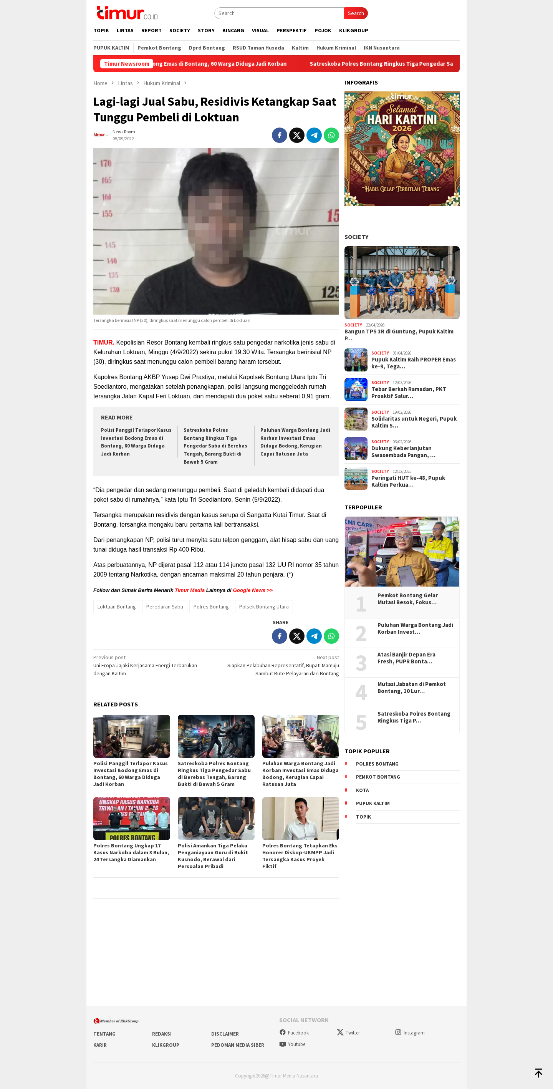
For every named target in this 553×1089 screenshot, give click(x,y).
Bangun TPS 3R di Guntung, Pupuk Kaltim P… (399, 335)
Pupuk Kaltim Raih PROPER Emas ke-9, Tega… (413, 363)
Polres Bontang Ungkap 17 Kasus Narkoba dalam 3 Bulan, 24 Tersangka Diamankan (131, 852)
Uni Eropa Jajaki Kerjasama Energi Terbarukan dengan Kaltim (152, 665)
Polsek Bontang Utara (264, 606)
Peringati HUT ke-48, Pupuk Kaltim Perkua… (408, 481)
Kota (362, 790)
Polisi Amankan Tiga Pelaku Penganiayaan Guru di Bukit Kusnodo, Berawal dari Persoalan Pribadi (213, 856)
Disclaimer (225, 1034)
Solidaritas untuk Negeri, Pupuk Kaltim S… (414, 422)
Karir (100, 1045)
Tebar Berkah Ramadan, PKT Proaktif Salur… (408, 392)
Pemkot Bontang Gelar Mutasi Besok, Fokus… (407, 599)
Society (356, 236)
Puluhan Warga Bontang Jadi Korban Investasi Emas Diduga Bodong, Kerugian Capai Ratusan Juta (300, 773)
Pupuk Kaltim (373, 803)
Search (356, 13)
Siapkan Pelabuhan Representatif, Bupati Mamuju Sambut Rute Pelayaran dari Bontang (280, 665)
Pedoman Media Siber (237, 1045)
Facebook (294, 1032)
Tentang (104, 1034)
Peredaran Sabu (164, 606)
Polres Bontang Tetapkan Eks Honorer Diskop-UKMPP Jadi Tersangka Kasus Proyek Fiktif (300, 856)
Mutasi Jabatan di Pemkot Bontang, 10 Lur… (411, 688)
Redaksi (162, 1034)
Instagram (410, 1032)
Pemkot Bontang (378, 777)
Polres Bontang (211, 606)
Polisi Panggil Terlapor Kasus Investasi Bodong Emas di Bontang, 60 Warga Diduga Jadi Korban (196, 63)
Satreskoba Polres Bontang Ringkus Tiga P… (413, 717)
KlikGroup (165, 1045)
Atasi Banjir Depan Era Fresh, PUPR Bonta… (406, 658)
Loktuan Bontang (117, 606)
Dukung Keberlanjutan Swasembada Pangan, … (403, 452)
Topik (363, 817)
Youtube (292, 1044)
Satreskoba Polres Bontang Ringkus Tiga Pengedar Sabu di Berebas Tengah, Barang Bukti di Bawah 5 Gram (215, 446)
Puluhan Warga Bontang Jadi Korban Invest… (415, 628)
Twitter (348, 1032)
